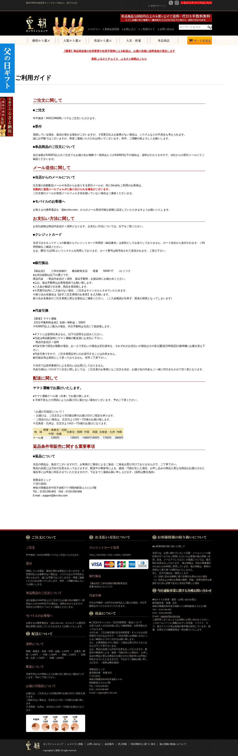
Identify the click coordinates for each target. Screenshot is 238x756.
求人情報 (122, 744)
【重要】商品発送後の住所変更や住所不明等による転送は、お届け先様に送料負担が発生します (119, 50)
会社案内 (109, 744)
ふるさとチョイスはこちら (196, 2)
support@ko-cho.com (170, 616)
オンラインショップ (53, 744)
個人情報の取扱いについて (173, 744)
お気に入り (130, 29)
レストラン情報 (75, 744)
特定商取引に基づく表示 (143, 744)
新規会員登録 (112, 29)
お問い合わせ (167, 29)
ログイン (95, 29)
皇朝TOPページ (158, 5)
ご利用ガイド (148, 29)
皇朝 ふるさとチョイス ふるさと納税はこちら (119, 58)
